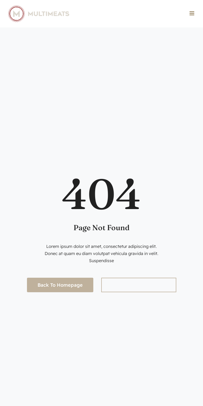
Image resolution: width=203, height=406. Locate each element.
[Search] (108, 285)
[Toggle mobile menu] (192, 13)
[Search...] (138, 285)
